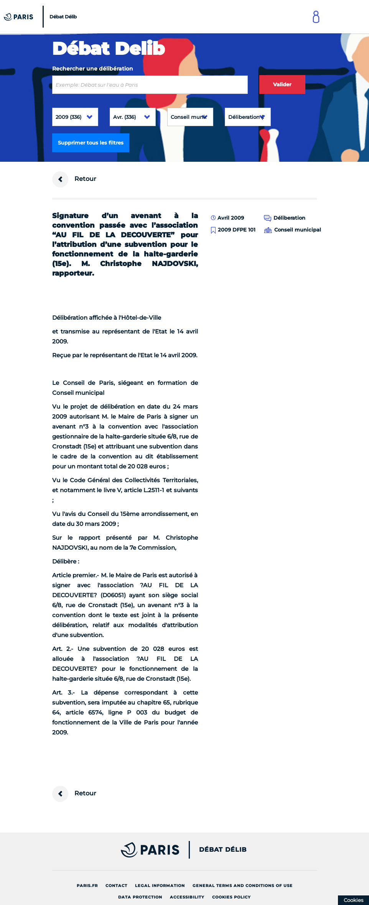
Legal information (160, 885)
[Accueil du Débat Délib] (41, 16)
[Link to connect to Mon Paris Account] (316, 16)
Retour (74, 179)
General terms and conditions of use (243, 885)
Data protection (140, 897)
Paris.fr (87, 885)
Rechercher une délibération (92, 69)
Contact (116, 885)
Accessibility (187, 897)
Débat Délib (223, 849)
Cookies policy (231, 897)
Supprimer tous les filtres (91, 143)
